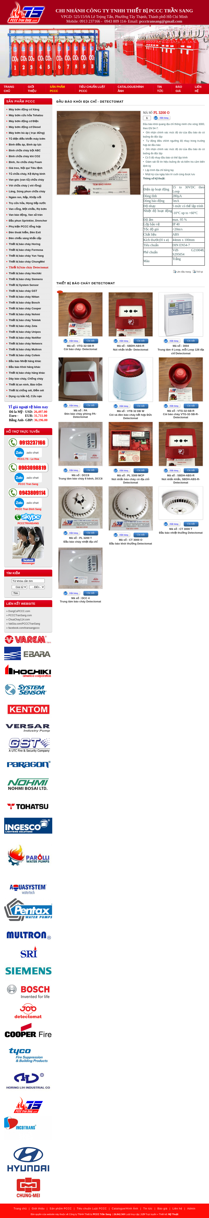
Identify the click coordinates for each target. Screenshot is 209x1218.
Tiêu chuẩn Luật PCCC (92, 1208)
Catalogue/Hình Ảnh (125, 1208)
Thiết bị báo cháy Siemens (26, 279)
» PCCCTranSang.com (19, 615)
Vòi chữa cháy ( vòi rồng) (25, 185)
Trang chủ (20, 1208)
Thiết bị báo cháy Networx (25, 343)
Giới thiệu (38, 1208)
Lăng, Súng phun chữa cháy (27, 191)
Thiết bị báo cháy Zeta (23, 326)
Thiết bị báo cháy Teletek (25, 320)
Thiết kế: (168, 1214)
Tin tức (147, 1208)
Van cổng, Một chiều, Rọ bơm (28, 208)
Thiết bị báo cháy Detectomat (28, 267)
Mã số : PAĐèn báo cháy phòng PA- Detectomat (81, 413)
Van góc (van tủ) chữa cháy (26, 179)
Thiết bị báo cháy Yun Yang (26, 255)
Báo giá (162, 1208)
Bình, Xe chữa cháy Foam (25, 162)
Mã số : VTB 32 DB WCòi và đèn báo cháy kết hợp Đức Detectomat (130, 414)
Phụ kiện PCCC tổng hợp (25, 226)
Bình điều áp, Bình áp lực (25, 144)
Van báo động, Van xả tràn (26, 214)
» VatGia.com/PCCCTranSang (23, 623)
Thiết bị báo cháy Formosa (26, 249)
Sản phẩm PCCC (20, 101)
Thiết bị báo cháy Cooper (25, 308)
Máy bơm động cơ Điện (23, 121)
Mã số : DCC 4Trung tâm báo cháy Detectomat (80, 600)
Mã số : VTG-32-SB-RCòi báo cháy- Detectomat (80, 347)
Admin (191, 1208)
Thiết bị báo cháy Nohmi (24, 314)
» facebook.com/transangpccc (23, 627)
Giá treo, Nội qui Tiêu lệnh (25, 168)
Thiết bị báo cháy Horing (24, 244)
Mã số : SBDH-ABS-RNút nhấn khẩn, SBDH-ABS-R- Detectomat (181, 479)
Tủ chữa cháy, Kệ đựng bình (27, 173)
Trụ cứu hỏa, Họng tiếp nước (27, 203)
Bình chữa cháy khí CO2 (24, 156)
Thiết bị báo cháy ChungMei (27, 261)
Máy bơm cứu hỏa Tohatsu (26, 115)
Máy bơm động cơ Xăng (24, 109)
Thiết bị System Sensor (24, 285)
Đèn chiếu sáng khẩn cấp (25, 238)
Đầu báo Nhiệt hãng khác (25, 361)
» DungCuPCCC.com (18, 611)
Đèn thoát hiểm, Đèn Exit (25, 232)
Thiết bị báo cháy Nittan (24, 296)
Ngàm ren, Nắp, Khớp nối (25, 197)
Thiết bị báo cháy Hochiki (25, 273)
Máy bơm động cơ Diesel (25, 127)
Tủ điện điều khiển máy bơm (27, 138)
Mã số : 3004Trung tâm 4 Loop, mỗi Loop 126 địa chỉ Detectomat (181, 349)
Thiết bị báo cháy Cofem (24, 355)
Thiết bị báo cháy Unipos (25, 331)
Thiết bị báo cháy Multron (25, 349)
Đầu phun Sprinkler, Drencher (28, 220)
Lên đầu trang (184, 271)
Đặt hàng (164, 117)
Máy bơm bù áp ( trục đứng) (27, 132)
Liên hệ (177, 1208)
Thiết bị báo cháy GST (23, 290)
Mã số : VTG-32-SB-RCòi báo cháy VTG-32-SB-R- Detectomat (181, 414)
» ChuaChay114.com (18, 619)
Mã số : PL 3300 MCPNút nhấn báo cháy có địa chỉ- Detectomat (131, 479)
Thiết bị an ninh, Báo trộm (25, 384)
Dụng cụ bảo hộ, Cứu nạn (25, 396)
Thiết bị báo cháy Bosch (24, 302)
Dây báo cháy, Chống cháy (26, 378)
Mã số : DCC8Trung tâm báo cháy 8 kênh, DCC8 (80, 477)
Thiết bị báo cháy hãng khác (27, 372)
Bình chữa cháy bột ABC (25, 150)
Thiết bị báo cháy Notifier (25, 337)
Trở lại (199, 271)
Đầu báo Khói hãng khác (24, 367)
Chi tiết (90, 340)
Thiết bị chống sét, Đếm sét (26, 390)
